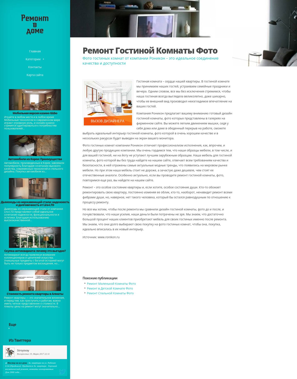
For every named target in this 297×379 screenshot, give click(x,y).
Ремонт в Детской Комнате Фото (110, 288)
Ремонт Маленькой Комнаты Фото (111, 284)
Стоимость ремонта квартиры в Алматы (35, 294)
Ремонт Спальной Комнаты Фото (110, 293)
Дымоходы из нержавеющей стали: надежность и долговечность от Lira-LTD (35, 203)
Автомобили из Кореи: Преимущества (35, 159)
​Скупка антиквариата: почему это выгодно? (35, 251)
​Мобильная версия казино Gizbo (35, 113)
